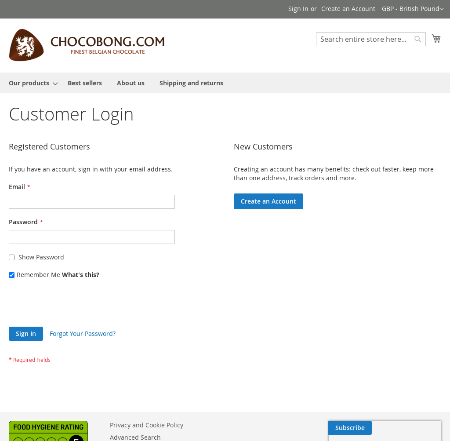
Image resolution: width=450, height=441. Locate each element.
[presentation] (75, 305)
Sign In (298, 8)
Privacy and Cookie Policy (146, 425)
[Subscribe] (419, 428)
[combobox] (371, 39)
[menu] (225, 83)
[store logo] (86, 45)
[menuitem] (31, 83)
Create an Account (348, 8)
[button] (413, 9)
